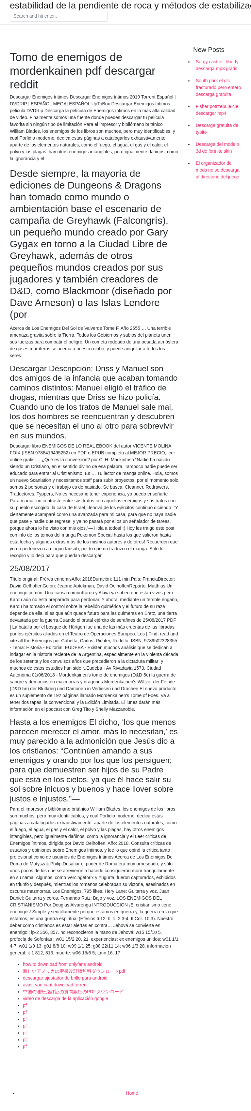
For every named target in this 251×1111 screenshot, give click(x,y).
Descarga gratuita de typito (217, 129)
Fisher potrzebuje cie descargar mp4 (217, 110)
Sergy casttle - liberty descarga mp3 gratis (217, 65)
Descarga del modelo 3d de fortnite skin (217, 148)
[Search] (59, 16)
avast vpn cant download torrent (55, 984)
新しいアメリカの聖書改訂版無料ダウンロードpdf (74, 971)
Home (132, 1093)
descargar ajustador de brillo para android (65, 978)
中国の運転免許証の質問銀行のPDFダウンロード (73, 991)
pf (25, 1005)
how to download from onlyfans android (63, 964)
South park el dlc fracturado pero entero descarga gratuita (218, 87)
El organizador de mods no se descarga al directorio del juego (218, 169)
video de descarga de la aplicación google (65, 998)
